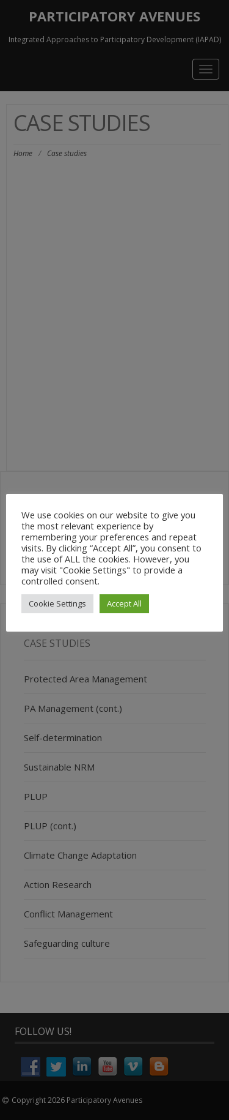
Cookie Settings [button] (57, 603)
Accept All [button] (124, 603)
